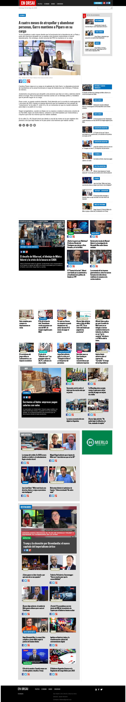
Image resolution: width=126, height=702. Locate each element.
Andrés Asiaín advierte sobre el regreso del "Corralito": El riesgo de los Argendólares (102, 358)
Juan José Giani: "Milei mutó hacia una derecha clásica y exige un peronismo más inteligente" (97, 184)
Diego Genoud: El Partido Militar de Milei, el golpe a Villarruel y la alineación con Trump (96, 210)
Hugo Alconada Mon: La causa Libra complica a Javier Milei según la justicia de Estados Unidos (34, 639)
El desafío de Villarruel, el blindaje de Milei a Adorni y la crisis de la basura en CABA (96, 93)
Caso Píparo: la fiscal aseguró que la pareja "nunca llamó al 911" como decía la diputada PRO (96, 49)
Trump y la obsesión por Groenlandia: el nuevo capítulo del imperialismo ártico (46, 545)
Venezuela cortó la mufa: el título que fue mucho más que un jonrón (76, 390)
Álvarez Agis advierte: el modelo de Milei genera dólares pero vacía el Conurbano (34, 608)
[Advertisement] (9, 42)
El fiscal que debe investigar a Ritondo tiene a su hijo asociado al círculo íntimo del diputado (95, 197)
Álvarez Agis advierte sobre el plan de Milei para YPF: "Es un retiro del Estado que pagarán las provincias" (83, 326)
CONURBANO (60, 4)
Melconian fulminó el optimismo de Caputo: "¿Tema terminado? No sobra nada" (61, 490)
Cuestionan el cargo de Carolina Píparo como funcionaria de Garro (96, 26)
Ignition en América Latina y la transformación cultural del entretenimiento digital (59, 639)
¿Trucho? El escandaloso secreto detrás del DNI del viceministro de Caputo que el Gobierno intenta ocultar (62, 608)
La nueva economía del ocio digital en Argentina (75, 420)
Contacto (20, 694)
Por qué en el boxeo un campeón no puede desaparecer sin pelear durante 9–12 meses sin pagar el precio (64, 326)
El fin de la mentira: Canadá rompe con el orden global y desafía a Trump (35, 669)
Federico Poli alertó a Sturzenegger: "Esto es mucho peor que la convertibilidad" (61, 577)
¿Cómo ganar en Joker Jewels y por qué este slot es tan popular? (34, 576)
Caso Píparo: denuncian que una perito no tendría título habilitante (97, 37)
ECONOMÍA (46, 4)
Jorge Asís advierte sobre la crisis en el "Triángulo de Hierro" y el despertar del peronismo (97, 147)
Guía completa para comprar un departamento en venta (25, 324)
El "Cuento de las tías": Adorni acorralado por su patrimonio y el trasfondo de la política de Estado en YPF (97, 134)
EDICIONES (98, 3)
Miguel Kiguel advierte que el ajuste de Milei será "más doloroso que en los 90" (62, 456)
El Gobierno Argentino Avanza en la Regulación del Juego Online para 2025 (62, 669)
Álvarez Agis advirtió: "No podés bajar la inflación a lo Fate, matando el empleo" (97, 421)
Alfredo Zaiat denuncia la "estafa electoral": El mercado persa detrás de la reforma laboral (97, 172)
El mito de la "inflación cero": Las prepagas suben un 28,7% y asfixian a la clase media (44, 358)
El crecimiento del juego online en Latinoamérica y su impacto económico (25, 357)
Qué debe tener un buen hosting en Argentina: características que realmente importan (82, 358)
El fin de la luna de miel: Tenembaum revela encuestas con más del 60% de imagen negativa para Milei (97, 120)
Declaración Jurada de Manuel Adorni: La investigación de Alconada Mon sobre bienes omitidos (96, 106)
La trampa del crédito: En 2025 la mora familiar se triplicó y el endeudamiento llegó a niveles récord (34, 457)
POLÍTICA (40, 4)
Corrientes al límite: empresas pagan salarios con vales (97, 159)
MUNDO (53, 4)
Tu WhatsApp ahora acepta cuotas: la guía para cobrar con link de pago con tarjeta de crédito (97, 391)
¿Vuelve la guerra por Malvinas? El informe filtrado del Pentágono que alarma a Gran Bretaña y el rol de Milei (77, 244)
